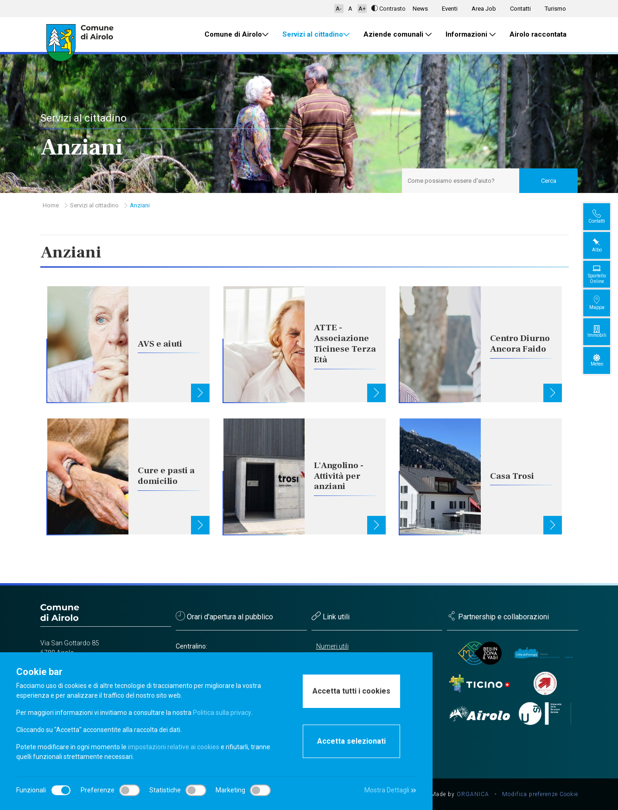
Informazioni (471, 34)
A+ (362, 8)
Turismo (555, 8)
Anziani (140, 205)
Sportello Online (604, 274)
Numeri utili (332, 646)
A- (339, 8)
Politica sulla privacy (222, 712)
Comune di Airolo (236, 34)
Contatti (520, 8)
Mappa (604, 302)
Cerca (548, 180)
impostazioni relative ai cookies (173, 747)
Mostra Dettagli (390, 790)
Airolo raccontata (538, 34)
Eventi (450, 8)
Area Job (483, 8)
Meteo (604, 360)
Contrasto (388, 8)
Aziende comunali (397, 34)
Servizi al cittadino (316, 34)
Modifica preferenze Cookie (540, 794)
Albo (604, 245)
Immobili (604, 331)
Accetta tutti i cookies (351, 691)
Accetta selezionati (351, 741)
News (420, 8)
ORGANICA (473, 794)
